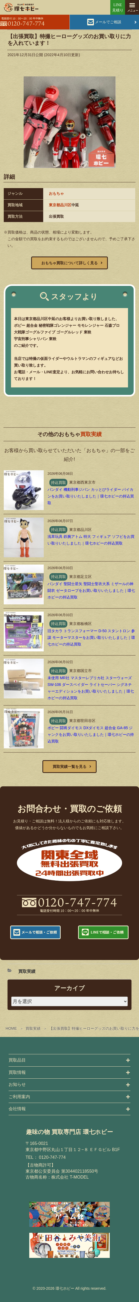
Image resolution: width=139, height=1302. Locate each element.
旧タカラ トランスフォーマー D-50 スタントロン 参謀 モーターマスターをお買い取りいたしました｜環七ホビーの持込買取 (91, 637)
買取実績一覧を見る (69, 766)
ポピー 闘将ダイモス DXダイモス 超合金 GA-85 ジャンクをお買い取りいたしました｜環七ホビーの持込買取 (90, 734)
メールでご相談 (108, 22)
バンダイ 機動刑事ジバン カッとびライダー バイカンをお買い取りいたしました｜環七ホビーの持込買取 (90, 496)
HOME (11, 1028)
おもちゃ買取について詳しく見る (69, 263)
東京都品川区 (60, 205)
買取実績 (33, 1028)
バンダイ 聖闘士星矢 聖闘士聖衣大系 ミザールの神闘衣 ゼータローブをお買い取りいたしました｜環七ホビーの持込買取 (91, 590)
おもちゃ (56, 193)
